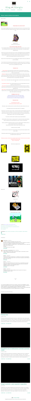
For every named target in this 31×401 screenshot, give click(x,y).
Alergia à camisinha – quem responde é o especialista (14, 384)
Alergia (9, 231)
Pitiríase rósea (4, 314)
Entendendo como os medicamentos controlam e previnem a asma (15, 349)
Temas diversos (25, 231)
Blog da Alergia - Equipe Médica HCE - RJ (9, 250)
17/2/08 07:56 (8, 261)
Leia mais (28, 323)
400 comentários (8, 358)
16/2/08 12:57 (8, 255)
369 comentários (8, 323)
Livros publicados (19, 9)
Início (1, 9)
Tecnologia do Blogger (15, 397)
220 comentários (8, 392)
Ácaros (6, 231)
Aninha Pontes (5, 240)
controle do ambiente (18, 231)
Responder (5, 248)
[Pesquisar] (27, 1)
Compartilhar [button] (3, 234)
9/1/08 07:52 (9, 240)
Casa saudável (12, 231)
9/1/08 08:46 (17, 250)
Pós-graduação (12, 9)
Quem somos (6, 9)
